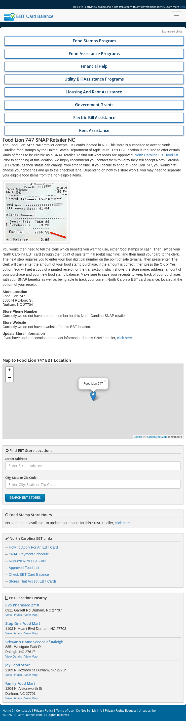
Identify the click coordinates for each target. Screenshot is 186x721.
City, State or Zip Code (20, 478)
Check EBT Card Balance (29, 574)
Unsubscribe (147, 710)
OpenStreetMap (157, 436)
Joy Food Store (17, 665)
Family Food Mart (20, 683)
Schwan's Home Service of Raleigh (34, 642)
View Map (31, 615)
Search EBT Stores (25, 497)
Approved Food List (24, 568)
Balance (29, 16)
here (182, 7)
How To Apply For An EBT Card (33, 547)
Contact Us (23, 710)
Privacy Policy (43, 710)
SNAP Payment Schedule (29, 554)
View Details (13, 615)
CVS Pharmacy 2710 (22, 605)
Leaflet (138, 436)
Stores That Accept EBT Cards (33, 581)
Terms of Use (64, 710)
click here (124, 338)
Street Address (16, 459)
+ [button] (9, 370)
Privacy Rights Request (120, 710)
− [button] (9, 378)
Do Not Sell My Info (89, 710)
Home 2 (8, 710)
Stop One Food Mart (22, 623)
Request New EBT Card (27, 561)
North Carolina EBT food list (156, 155)
